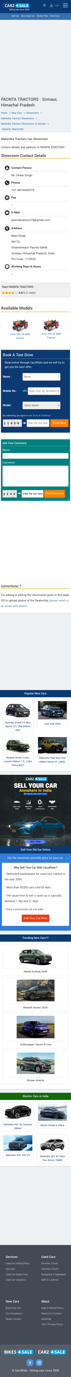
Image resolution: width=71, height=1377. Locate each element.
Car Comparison (14, 1313)
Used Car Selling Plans (17, 1263)
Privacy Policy (55, 1324)
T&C (43, 1324)
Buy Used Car (27, 16)
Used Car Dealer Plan (17, 1274)
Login (54, 5)
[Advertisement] (35, 57)
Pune (55, 1263)
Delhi (44, 1280)
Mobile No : (10, 391)
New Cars (55, 16)
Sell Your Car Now (35, 918)
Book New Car (13, 1308)
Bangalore (46, 1274)
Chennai (45, 1269)
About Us (46, 1313)
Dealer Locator (13, 1319)
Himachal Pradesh (44, 5)
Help (43, 1308)
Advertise (46, 1319)
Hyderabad (60, 1274)
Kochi (55, 1269)
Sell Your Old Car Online (35, 850)
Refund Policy (56, 1308)
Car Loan (10, 1269)
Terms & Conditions (41, 415)
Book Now (59, 423)
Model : (7, 405)
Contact (57, 1313)
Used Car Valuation (16, 1280)
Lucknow (54, 1280)
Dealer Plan (42, 16)
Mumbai (45, 1263)
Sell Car (15, 16)
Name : (7, 377)
